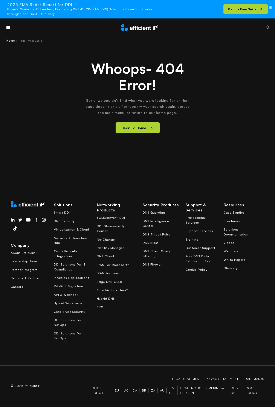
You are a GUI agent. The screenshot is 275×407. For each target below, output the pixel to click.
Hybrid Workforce (68, 303)
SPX (100, 307)
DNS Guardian (154, 212)
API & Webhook (66, 294)
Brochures (232, 221)
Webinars (231, 251)
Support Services (199, 231)
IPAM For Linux (108, 273)
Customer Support (200, 248)
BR (144, 390)
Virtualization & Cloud (71, 229)
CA (135, 390)
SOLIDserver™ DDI (111, 217)
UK (126, 390)
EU (117, 390)
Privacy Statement (222, 379)
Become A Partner (25, 278)
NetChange (106, 239)
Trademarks (253, 379)
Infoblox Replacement (71, 277)
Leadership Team (24, 261)
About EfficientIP (25, 253)
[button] (245, 9)
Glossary (231, 268)
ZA (153, 390)
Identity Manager (110, 248)
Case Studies (234, 212)
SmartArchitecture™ (112, 290)
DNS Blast (151, 243)
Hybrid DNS (106, 298)
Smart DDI (62, 212)
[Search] (268, 27)
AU (162, 390)
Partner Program (24, 270)
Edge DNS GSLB (109, 282)
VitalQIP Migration (68, 286)
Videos (229, 243)
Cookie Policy (197, 269)
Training (192, 239)
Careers (17, 287)
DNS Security (64, 221)
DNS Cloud (105, 256)
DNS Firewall (152, 264)
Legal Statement (186, 379)
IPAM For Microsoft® (113, 265)
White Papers (234, 259)
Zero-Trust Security (69, 311)
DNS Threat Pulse (157, 234)
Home (10, 40)
